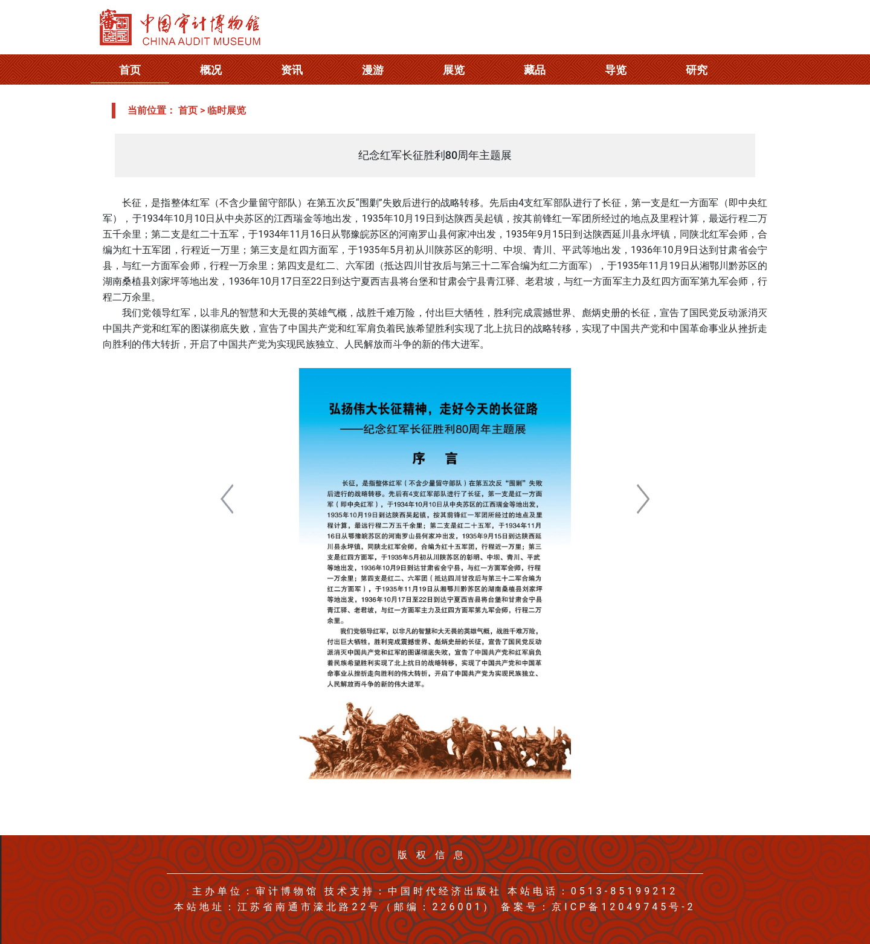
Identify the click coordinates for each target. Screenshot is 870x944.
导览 (616, 69)
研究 (696, 69)
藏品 (535, 69)
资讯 (292, 69)
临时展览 (226, 110)
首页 (130, 69)
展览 (454, 69)
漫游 (373, 69)
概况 (211, 69)
